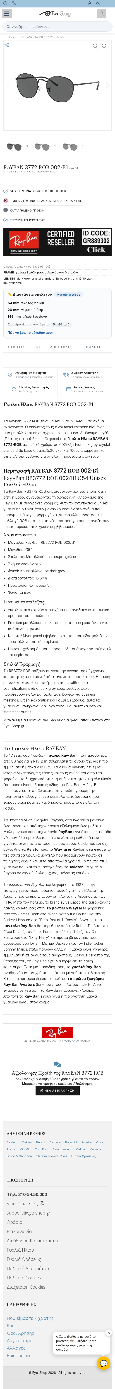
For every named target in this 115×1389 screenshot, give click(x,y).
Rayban (12, 1142)
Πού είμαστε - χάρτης (30, 1318)
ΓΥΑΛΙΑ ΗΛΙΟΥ (25, 37)
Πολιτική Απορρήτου (28, 1268)
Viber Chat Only (25, 1204)
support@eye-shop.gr (28, 1213)
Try (37, 347)
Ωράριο (14, 1222)
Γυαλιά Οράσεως (83, 1156)
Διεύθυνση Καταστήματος (33, 1241)
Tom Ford (41, 1149)
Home (12, 37)
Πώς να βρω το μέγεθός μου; (30, 332)
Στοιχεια (16, 347)
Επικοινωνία (19, 1231)
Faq (11, 1325)
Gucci (100, 1142)
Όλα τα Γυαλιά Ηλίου (51, 1156)
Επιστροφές (19, 1355)
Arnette (86, 1142)
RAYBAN (39, 37)
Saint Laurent (62, 1149)
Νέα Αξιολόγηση (58, 1090)
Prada (11, 1149)
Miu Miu (25, 1149)
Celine (80, 1149)
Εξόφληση (92, 347)
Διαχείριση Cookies (26, 1287)
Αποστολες (61, 347)
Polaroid (71, 1142)
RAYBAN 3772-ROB (55, 37)
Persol (40, 1142)
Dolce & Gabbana (19, 1156)
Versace (95, 1149)
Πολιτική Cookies (24, 1278)
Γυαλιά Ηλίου (20, 1250)
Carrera (55, 1142)
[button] (107, 85)
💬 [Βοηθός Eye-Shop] (104, 1363)
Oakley (27, 1142)
